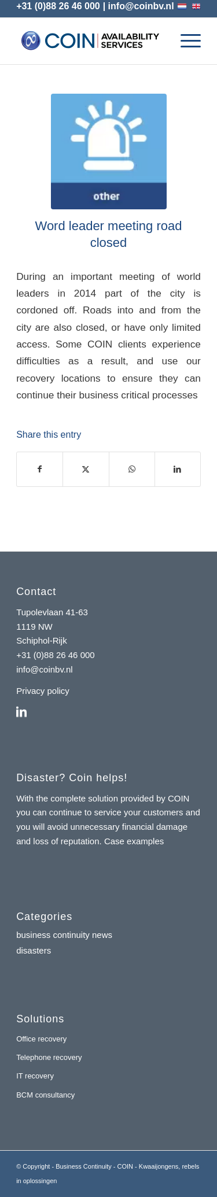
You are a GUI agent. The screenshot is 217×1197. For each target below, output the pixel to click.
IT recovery (35, 1076)
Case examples (134, 841)
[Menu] (185, 41)
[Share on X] (85, 469)
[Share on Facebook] (39, 469)
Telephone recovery (49, 1057)
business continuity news (64, 935)
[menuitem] (185, 41)
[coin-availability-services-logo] (90, 41)
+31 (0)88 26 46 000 (58, 6)
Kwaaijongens (159, 1166)
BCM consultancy (45, 1095)
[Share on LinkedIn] (177, 469)
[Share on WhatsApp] (132, 469)
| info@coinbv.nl (138, 6)
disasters (33, 950)
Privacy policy (42, 691)
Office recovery (41, 1039)
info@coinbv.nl (44, 669)
